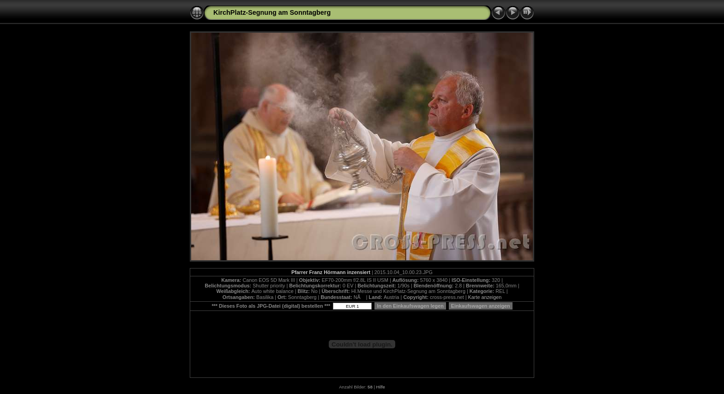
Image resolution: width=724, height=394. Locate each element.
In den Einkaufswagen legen (410, 306)
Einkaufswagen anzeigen (481, 306)
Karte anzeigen (485, 297)
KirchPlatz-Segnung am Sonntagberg (272, 12)
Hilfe (380, 386)
